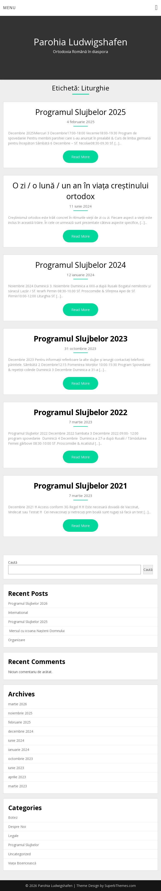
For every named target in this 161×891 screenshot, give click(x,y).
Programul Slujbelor (23, 845)
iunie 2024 (16, 740)
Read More (80, 156)
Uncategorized (19, 854)
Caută (12, 562)
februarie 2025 (19, 722)
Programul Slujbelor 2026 (28, 603)
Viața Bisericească (22, 863)
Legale (13, 835)
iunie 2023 (16, 767)
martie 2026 (17, 704)
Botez (13, 817)
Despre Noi (17, 826)
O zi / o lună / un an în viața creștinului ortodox (80, 190)
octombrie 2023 (20, 758)
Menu (9, 7)
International (18, 612)
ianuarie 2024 (18, 749)
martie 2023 (17, 786)
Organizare (16, 640)
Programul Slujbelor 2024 (80, 265)
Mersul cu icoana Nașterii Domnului (36, 630)
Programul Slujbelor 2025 (80, 112)
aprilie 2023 (17, 777)
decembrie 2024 (20, 731)
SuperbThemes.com (120, 885)
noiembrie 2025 (20, 713)
